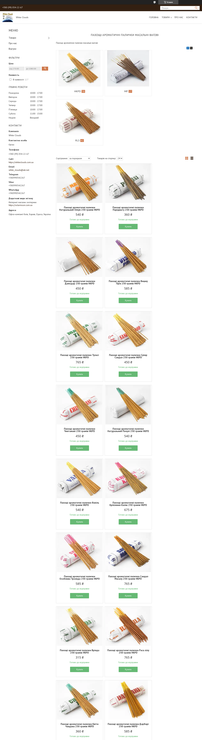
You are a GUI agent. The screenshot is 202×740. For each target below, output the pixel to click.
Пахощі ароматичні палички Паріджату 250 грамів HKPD (124, 159)
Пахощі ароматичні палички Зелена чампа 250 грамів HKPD (171, 609)
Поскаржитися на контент (94, 737)
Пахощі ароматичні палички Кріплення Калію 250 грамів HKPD (78, 385)
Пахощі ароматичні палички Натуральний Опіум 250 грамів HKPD (78, 160)
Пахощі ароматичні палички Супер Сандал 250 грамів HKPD (171, 235)
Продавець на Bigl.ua (101, 734)
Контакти (191, 17)
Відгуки (12, 48)
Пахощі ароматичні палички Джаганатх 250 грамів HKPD (124, 535)
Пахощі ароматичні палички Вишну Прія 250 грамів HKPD (78, 235)
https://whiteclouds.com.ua (21, 162)
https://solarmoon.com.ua (20, 205)
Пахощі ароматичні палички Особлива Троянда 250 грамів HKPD (124, 386)
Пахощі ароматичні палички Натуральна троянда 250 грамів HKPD (125, 610)
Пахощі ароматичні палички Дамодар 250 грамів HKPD (171, 159)
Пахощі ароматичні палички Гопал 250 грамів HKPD (78, 685)
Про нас (178, 17)
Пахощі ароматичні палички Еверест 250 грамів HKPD (124, 685)
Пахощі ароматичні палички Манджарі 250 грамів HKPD (171, 685)
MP (122, 91)
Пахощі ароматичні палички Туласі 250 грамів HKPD (124, 235)
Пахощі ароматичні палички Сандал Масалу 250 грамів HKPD (171, 385)
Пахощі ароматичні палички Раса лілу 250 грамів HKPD (124, 461)
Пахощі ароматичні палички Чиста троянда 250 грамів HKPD (78, 609)
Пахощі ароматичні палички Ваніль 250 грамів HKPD (170, 309)
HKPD (76, 91)
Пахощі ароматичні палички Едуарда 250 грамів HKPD (171, 535)
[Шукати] (196, 8)
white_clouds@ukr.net (19, 170)
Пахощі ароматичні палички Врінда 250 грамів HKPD (78, 461)
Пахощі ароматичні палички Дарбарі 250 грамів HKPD (78, 535)
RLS (169, 91)
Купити (78, 179)
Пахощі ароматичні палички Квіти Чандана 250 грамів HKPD (171, 461)
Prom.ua (116, 731)
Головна (153, 17)
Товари (166, 17)
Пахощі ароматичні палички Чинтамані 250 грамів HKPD (78, 309)
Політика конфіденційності (119, 737)
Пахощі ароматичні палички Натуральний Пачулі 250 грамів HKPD (124, 310)
